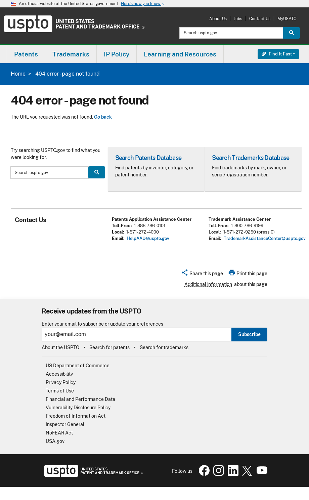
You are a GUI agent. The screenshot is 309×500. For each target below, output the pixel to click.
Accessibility (59, 374)
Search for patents (109, 347)
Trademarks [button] (70, 54)
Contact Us (259, 18)
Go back (103, 117)
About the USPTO (60, 347)
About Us (218, 18)
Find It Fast (277, 53)
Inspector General (65, 424)
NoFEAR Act (59, 432)
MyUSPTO (287, 18)
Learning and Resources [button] (180, 54)
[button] (202, 274)
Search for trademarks (164, 347)
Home (18, 74)
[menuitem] (26, 54)
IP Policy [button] (116, 54)
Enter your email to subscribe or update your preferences (102, 324)
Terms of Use (60, 390)
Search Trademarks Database (250, 157)
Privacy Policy (61, 382)
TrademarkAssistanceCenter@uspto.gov (265, 238)
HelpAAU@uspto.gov (148, 238)
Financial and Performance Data (80, 399)
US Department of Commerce (77, 365)
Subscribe (249, 334)
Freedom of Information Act (75, 416)
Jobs (238, 18)
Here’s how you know (143, 4)
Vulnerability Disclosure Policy (78, 407)
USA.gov (55, 441)
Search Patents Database (148, 157)
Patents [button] (26, 54)
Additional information (208, 284)
